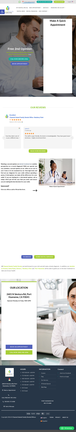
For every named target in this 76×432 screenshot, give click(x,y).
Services (46, 8)
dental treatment (24, 164)
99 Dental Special (46, 383)
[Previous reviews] (4, 137)
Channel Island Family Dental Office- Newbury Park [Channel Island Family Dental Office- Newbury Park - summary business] (26, 117)
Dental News (21, 11)
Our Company (43, 11)
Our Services (44, 380)
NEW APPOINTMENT (35, 8)
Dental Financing (31, 11)
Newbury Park (27, 268)
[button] (2, 12)
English (71, 2)
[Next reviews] (71, 137)
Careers (43, 373)
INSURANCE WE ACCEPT (58, 8)
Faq (42, 376)
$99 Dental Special (22, 7)
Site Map (43, 387)
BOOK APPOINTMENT (28, 2)
